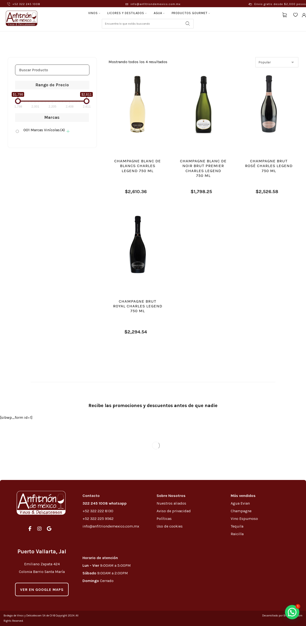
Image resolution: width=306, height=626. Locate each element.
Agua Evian (240, 503)
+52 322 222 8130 (97, 511)
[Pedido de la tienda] (276, 62)
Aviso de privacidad (174, 511)
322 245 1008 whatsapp (104, 503)
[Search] (188, 24)
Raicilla (237, 534)
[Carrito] (284, 14)
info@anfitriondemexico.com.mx (110, 526)
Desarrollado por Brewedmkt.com (282, 615)
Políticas (164, 518)
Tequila (237, 526)
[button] (292, 612)
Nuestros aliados (172, 503)
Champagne (241, 511)
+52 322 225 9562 (98, 518)
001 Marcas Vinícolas (44, 130)
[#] (30, 528)
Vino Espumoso (244, 518)
